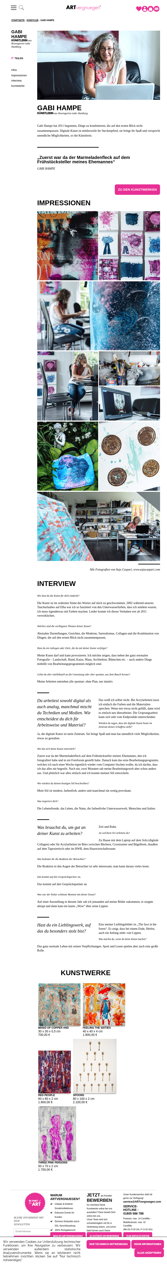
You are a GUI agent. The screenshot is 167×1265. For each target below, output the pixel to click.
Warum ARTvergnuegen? (65, 1197)
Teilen (19, 58)
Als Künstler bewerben (104, 1236)
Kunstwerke (18, 85)
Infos (14, 70)
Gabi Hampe (46, 168)
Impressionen (19, 75)
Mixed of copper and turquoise (53, 1027)
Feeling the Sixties (97, 1027)
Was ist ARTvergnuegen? (68, 1236)
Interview (16, 80)
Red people (46, 1095)
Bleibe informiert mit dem (28, 1219)
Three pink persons (53, 1162)
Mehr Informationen (147, 1244)
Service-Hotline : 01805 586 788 (133, 1210)
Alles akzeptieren (149, 1252)
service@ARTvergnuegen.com (142, 1201)
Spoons (78, 1095)
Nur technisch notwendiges (108, 1244)
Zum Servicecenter (137, 1236)
